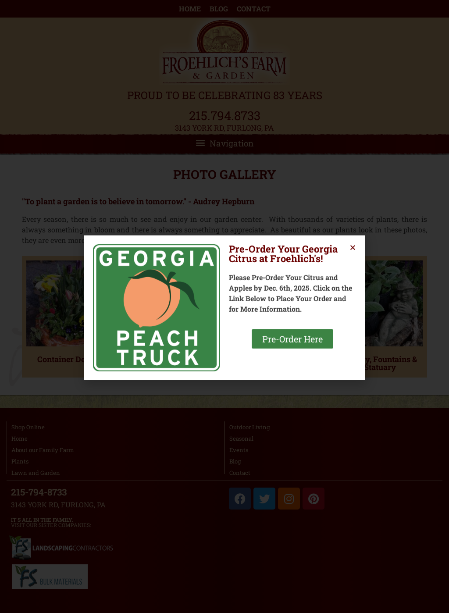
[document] (224, 306)
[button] (352, 253)
